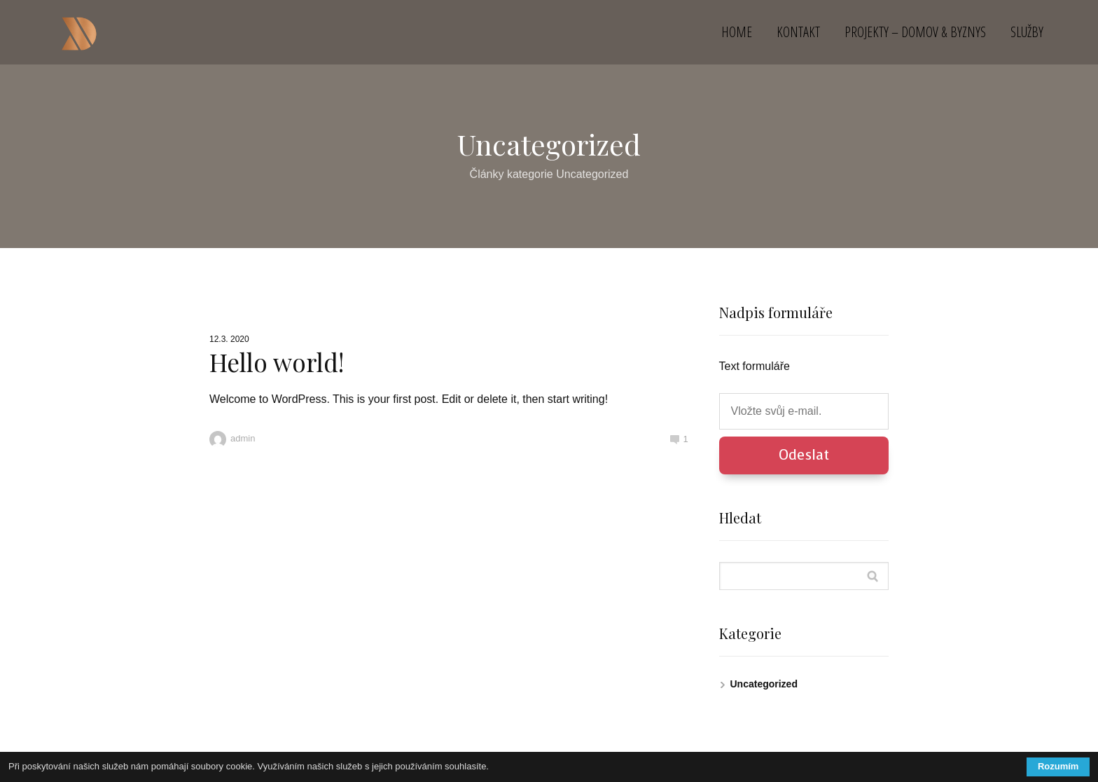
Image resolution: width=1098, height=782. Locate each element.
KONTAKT (798, 31)
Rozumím (1058, 766)
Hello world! (276, 361)
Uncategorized (764, 684)
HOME (736, 31)
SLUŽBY (1026, 31)
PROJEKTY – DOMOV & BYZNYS (915, 31)
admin (232, 438)
